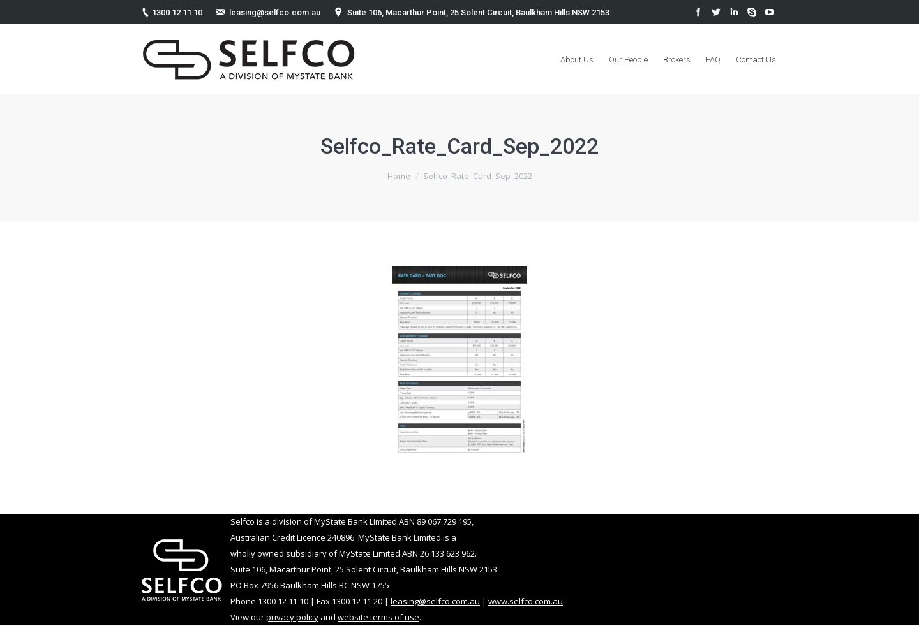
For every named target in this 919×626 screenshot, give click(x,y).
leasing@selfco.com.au (274, 12)
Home (398, 176)
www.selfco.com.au (525, 601)
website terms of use (378, 617)
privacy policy (292, 617)
